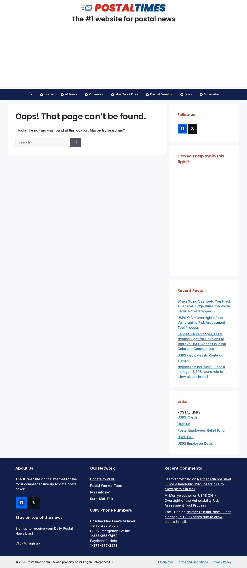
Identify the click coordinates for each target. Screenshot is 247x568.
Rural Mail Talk (101, 499)
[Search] (75, 142)
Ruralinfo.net (100, 492)
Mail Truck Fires (124, 94)
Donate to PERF (102, 479)
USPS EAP (186, 437)
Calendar (94, 94)
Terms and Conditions (192, 562)
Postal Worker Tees (106, 486)
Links (186, 94)
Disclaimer (165, 562)
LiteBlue (184, 424)
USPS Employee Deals (195, 444)
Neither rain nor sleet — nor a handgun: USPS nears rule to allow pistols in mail (201, 372)
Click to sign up (27, 543)
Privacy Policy (222, 562)
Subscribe (209, 94)
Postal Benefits (159, 94)
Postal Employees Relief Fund (201, 430)
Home (46, 94)
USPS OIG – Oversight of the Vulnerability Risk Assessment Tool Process (201, 323)
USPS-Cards (187, 417)
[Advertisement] (123, 60)
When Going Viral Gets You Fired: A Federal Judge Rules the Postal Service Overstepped (204, 306)
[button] (30, 94)
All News (69, 94)
